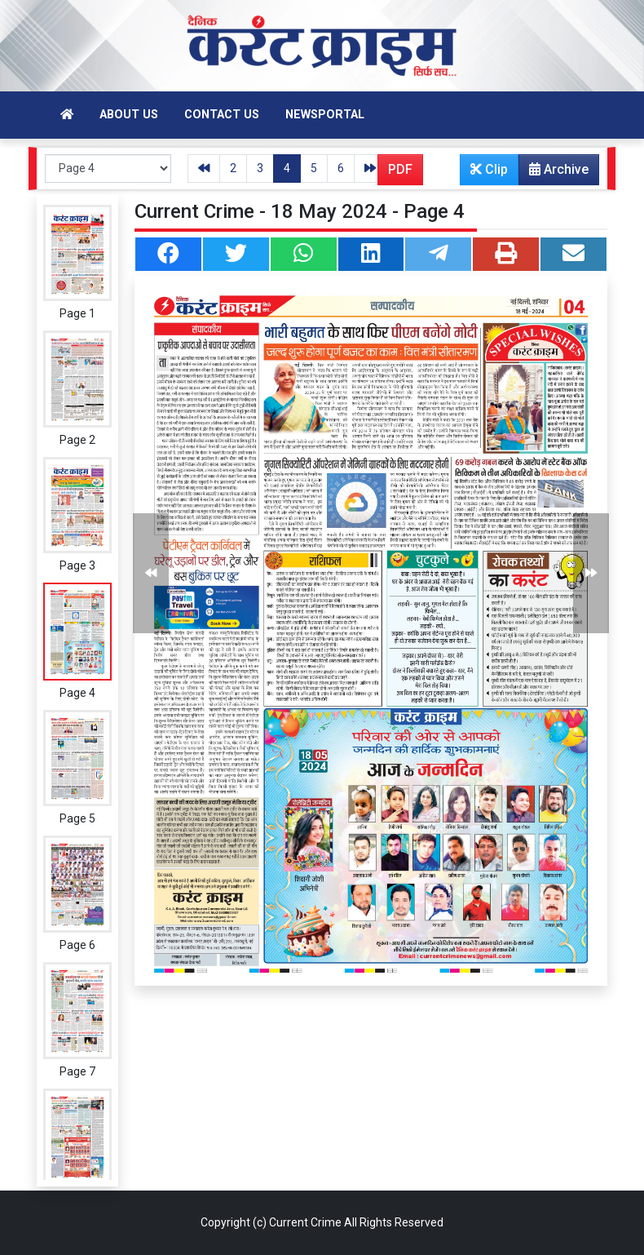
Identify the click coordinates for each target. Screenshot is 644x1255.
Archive (554, 173)
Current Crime (305, 1222)
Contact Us (221, 115)
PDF (400, 169)
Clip (489, 169)
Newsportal (324, 115)
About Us (128, 115)
